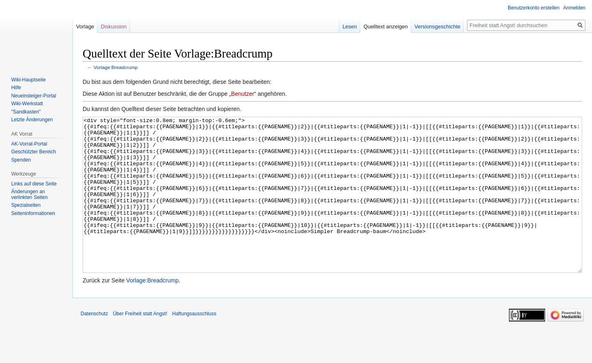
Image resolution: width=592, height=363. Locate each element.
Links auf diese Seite (34, 184)
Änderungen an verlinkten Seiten (29, 194)
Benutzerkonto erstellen (534, 8)
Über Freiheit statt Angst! (140, 344)
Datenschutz (94, 344)
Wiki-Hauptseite (28, 80)
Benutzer (242, 93)
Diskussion (114, 26)
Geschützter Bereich (33, 152)
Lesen (349, 26)
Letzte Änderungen (32, 120)
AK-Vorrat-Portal (29, 144)
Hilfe (16, 87)
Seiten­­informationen (33, 213)
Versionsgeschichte (437, 26)
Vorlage (85, 26)
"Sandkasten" (26, 112)
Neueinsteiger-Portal (33, 96)
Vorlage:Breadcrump (116, 67)
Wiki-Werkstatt (27, 103)
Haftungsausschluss (194, 344)
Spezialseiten (25, 205)
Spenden (21, 160)
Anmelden (574, 8)
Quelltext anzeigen (385, 26)
